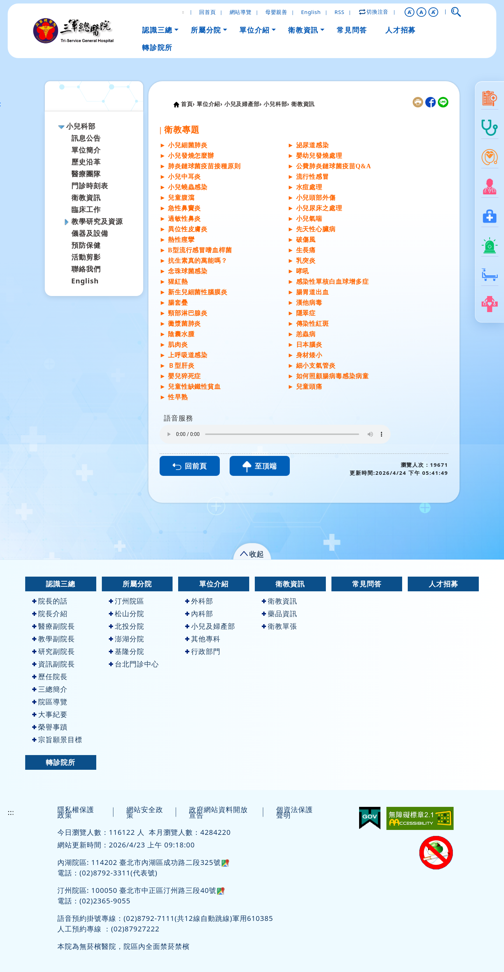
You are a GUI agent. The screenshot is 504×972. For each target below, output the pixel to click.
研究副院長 (53, 651)
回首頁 (207, 11)
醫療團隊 (86, 173)
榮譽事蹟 (50, 727)
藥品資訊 (279, 613)
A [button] (422, 11)
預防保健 (86, 245)
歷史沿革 (86, 162)
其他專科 (202, 638)
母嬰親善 (276, 11)
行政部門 (202, 651)
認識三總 (60, 584)
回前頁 (190, 466)
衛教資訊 (86, 197)
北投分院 (126, 626)
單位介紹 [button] (254, 30)
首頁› (188, 104)
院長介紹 (50, 613)
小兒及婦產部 (210, 626)
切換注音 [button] (374, 11)
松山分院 (126, 613)
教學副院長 (53, 638)
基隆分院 (126, 651)
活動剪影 (86, 257)
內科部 (199, 613)
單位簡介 (86, 150)
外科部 (199, 601)
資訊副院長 (53, 664)
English (311, 11)
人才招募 (443, 584)
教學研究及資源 (97, 221)
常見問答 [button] (352, 30)
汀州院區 (126, 601)
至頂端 (260, 466)
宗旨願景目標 (57, 739)
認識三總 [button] (157, 30)
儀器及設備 (89, 233)
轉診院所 (60, 762)
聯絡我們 (86, 269)
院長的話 (50, 601)
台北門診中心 (134, 664)
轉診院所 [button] (157, 47)
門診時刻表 (89, 185)
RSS (339, 11)
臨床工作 (86, 209)
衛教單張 (279, 626)
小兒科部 (81, 126)
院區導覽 (50, 701)
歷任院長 (50, 676)
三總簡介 (50, 689)
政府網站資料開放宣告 (218, 812)
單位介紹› (210, 104)
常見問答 (367, 584)
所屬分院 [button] (206, 30)
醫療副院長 (53, 626)
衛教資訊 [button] (303, 30)
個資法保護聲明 (294, 812)
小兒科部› (276, 104)
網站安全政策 (144, 812)
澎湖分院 (126, 638)
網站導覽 (241, 11)
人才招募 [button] (400, 30)
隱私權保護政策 (75, 812)
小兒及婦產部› (243, 104)
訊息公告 (86, 138)
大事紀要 (50, 714)
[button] (409, 12)
